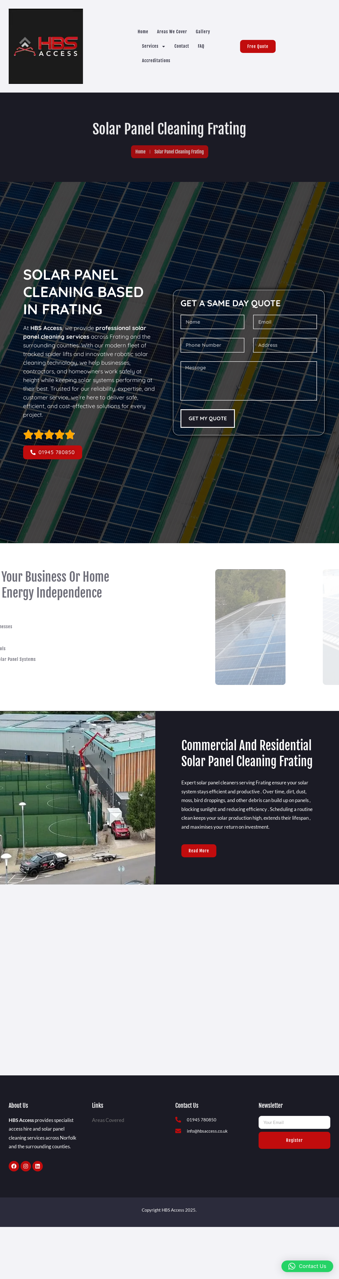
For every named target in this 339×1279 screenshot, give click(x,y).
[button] (307, 1266)
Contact (181, 46)
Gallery (203, 31)
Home (143, 31)
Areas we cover (172, 31)
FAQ (201, 46)
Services (154, 46)
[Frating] (169, 954)
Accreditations (156, 60)
